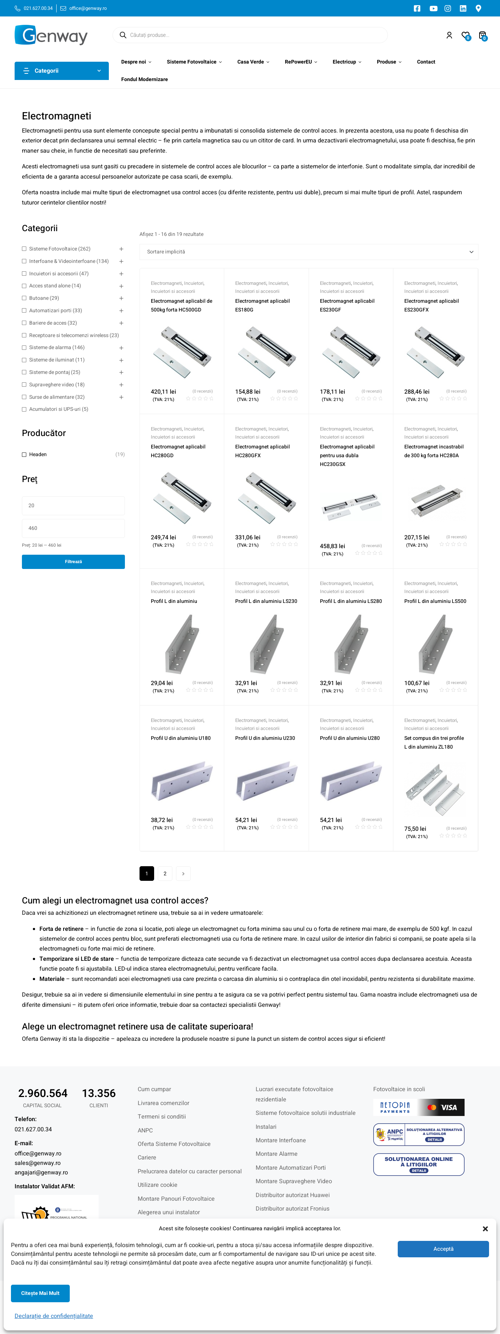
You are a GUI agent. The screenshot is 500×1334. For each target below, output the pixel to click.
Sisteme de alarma (50, 347)
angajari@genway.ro (41, 1172)
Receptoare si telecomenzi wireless (68, 335)
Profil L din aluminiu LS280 (351, 601)
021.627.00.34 (33, 1129)
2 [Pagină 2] (165, 874)
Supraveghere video (51, 385)
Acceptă (444, 1249)
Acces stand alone (49, 286)
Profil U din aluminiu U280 (350, 738)
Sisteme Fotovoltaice (53, 249)
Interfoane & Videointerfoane (62, 261)
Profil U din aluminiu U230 (265, 738)
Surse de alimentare (51, 397)
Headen (38, 454)
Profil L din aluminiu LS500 (435, 601)
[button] (485, 1228)
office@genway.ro (38, 1153)
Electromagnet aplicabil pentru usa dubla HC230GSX (347, 455)
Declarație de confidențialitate (54, 1316)
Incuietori (193, 283)
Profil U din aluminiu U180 (181, 738)
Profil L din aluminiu (174, 601)
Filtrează (73, 561)
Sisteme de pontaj (49, 372)
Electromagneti (166, 283)
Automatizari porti (50, 310)
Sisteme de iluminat (51, 360)
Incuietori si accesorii (53, 274)
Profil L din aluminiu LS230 (266, 601)
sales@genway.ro (38, 1163)
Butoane (39, 298)
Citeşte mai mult (40, 1293)
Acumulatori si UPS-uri (55, 409)
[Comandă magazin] (309, 252)
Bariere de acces (47, 323)
